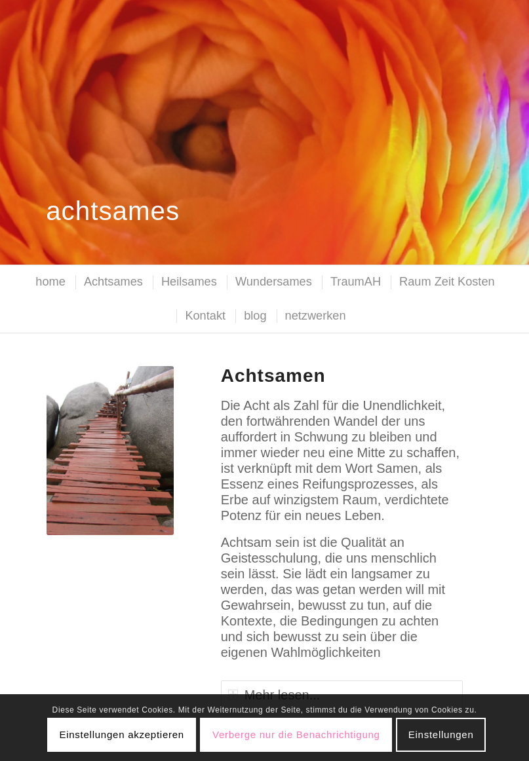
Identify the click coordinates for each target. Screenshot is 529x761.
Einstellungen (441, 734)
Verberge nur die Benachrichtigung (296, 734)
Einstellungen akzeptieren (121, 734)
